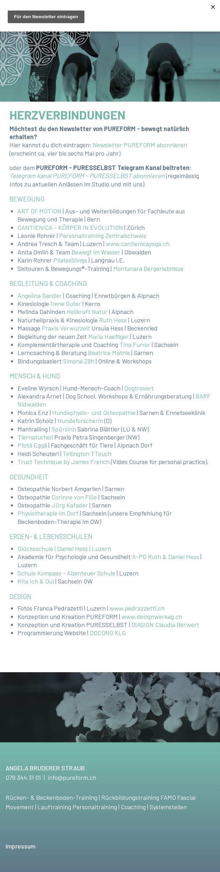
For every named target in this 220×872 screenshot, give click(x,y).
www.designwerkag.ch (152, 616)
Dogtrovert (139, 388)
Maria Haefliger (108, 336)
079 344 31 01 (23, 777)
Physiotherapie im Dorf (48, 513)
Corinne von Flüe (74, 497)
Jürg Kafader (69, 505)
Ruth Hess (113, 320)
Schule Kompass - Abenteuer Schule (66, 573)
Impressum (20, 846)
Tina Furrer (134, 344)
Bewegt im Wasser (96, 252)
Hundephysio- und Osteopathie (94, 412)
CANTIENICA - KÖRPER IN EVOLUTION (70, 227)
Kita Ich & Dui (36, 581)
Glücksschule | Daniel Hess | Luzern (64, 548)
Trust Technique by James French (64, 461)
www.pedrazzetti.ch (137, 608)
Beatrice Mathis (109, 352)
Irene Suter (65, 303)
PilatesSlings (70, 260)
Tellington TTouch (87, 453)
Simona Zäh (78, 361)
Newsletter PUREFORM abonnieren (140, 145)
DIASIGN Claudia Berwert (165, 624)
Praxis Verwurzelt (66, 328)
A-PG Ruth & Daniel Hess (165, 556)
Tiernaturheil (36, 437)
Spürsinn (64, 429)
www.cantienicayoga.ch (138, 243)
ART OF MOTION (39, 211)
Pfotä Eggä (32, 445)
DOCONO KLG (108, 632)
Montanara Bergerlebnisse (148, 268)
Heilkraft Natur (87, 311)
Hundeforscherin (80, 420)
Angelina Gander (40, 295)
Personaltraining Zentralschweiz (102, 235)
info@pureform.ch (72, 777)
